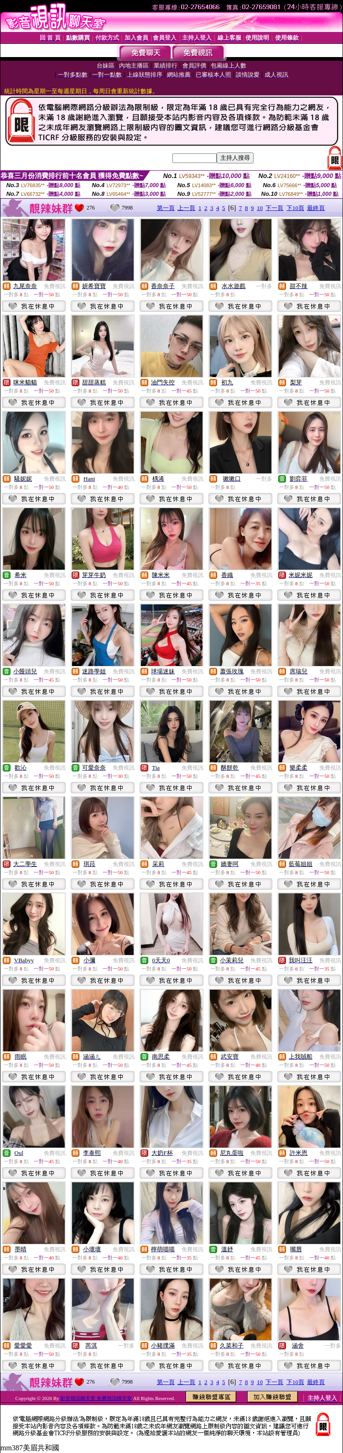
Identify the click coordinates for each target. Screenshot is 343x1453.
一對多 (264, 286)
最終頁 (316, 208)
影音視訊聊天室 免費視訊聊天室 (96, 1398)
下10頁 (295, 208)
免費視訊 (55, 286)
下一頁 (274, 208)
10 (260, 208)
